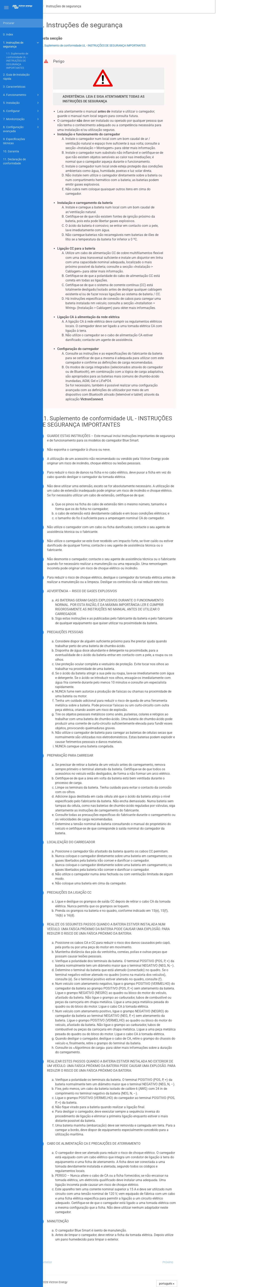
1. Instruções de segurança (21, 44)
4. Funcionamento (21, 95)
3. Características (14, 86)
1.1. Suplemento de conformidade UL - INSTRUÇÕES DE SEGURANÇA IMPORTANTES (17, 61)
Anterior (90, 1262)
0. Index (8, 34)
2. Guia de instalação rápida (16, 76)
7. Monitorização (21, 119)
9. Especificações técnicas (14, 141)
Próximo (211, 1262)
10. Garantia (11, 151)
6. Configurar (21, 111)
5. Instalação (21, 103)
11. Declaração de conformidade (14, 161)
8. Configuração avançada (21, 129)
